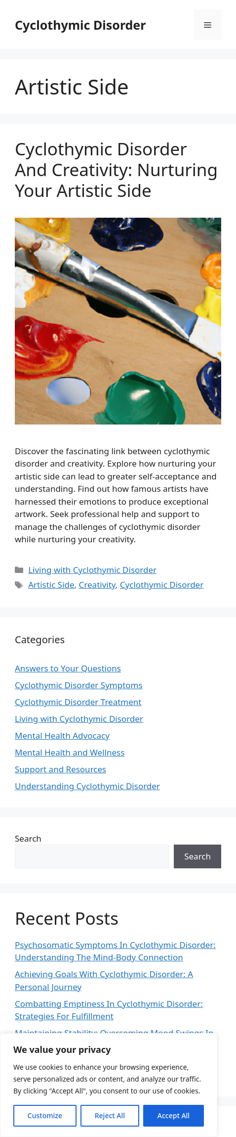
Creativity (97, 584)
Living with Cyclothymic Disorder (92, 569)
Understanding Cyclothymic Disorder (87, 786)
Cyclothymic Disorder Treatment (78, 702)
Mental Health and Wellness (69, 752)
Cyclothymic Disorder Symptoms (79, 685)
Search (28, 838)
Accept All (173, 1115)
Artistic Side (51, 584)
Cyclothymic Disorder (80, 24)
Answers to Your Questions (68, 668)
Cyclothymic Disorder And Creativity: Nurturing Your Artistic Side (116, 169)
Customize (45, 1115)
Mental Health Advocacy (62, 735)
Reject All (110, 1115)
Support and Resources (60, 769)
